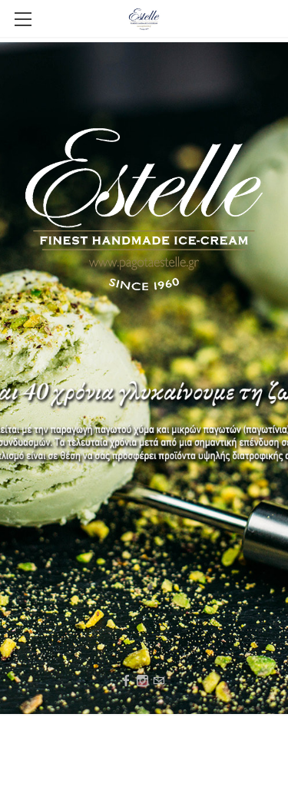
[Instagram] (142, 681)
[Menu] (23, 19)
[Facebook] (126, 681)
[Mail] (158, 681)
